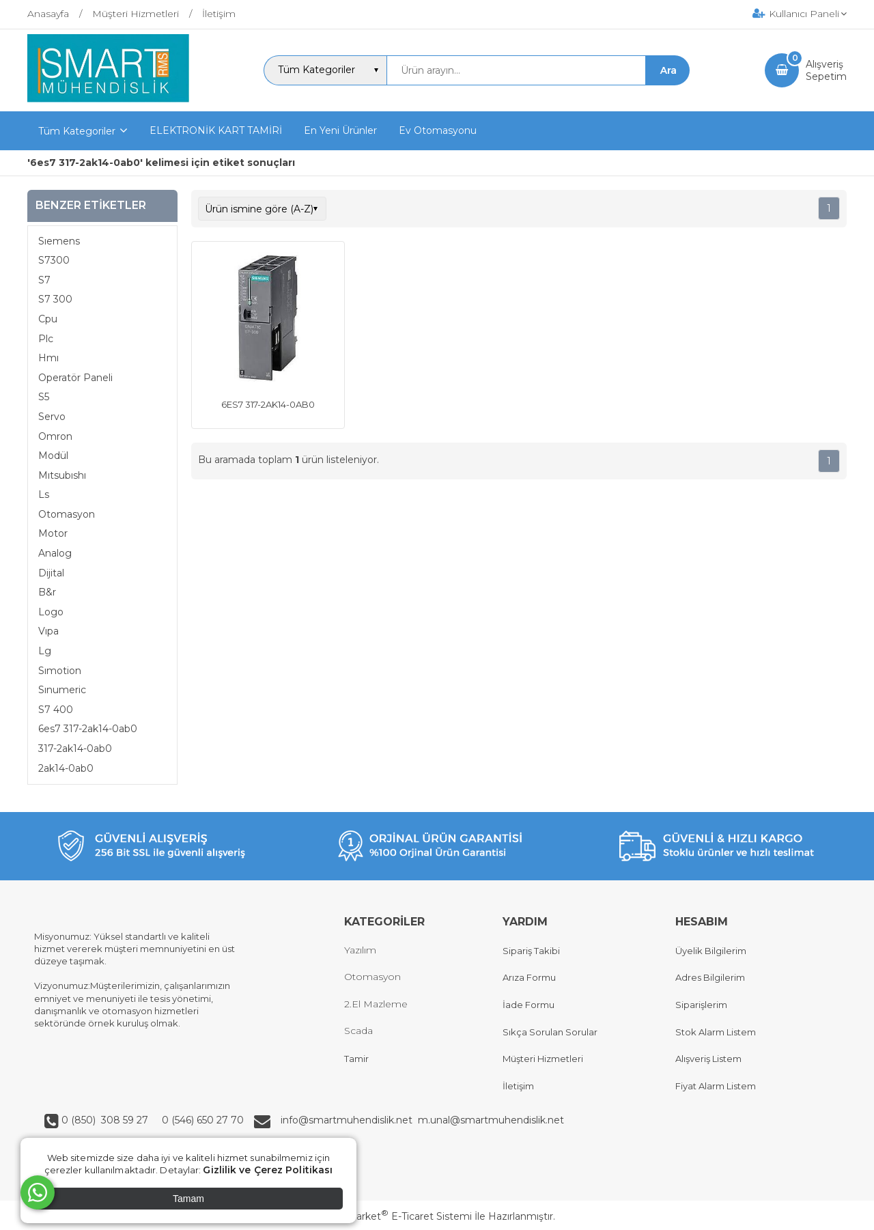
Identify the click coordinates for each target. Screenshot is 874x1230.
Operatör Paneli (75, 378)
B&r (47, 592)
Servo (52, 416)
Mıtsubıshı (62, 475)
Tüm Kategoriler (76, 131)
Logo (51, 612)
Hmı (48, 358)
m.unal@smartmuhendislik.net (491, 1120)
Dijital (51, 573)
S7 (44, 280)
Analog (55, 553)
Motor (53, 533)
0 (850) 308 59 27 (106, 1120)
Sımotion (59, 671)
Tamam (188, 1198)
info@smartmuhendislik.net (349, 1120)
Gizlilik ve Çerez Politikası (268, 1170)
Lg (44, 651)
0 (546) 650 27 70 (201, 1120)
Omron (55, 436)
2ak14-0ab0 (66, 768)
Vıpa (48, 631)
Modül (53, 455)
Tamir (356, 1058)
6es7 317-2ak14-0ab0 (87, 729)
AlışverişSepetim (826, 70)
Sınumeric (62, 690)
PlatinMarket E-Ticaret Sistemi (396, 1216)
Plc (45, 339)
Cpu (47, 319)
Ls (43, 494)
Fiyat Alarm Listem (715, 1085)
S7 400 (55, 709)
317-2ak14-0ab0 (75, 748)
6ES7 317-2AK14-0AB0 (268, 404)
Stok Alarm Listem (715, 1031)
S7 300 (55, 299)
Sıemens (59, 241)
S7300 (54, 260)
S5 (43, 397)
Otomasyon (66, 514)
